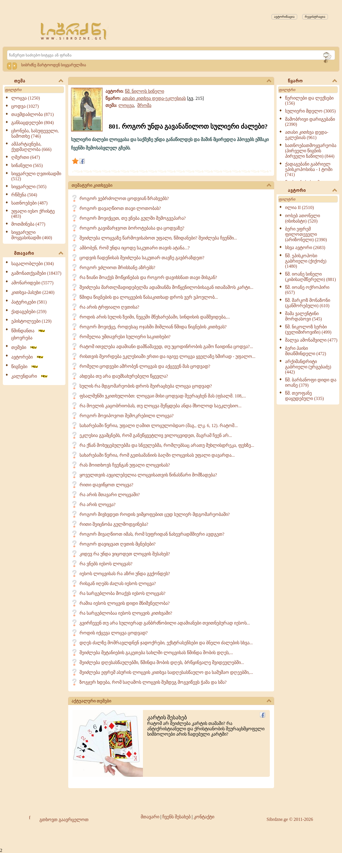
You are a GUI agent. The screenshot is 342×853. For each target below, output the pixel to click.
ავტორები (27, 357)
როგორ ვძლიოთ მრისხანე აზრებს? (117, 267)
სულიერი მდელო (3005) (310, 111)
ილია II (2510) (299, 207)
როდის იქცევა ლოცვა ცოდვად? (114, 632)
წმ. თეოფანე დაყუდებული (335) (304, 396)
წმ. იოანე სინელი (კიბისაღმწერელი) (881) (310, 277)
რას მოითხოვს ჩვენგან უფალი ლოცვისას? (125, 465)
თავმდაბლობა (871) (32, 114)
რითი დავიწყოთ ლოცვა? (106, 484)
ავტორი (312, 190)
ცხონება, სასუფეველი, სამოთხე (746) (35, 133)
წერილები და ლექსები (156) (309, 100)
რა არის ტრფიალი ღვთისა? (109, 307)
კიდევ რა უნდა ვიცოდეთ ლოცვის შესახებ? (125, 553)
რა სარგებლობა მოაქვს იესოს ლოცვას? (123, 593)
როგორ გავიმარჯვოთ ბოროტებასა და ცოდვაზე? (132, 228)
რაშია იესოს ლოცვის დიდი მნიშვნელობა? (125, 603)
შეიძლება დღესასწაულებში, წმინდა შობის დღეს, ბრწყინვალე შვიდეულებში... (162, 662)
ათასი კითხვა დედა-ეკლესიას (154, 98)
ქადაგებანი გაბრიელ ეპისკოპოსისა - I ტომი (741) (308, 169)
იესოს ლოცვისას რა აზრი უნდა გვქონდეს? (125, 573)
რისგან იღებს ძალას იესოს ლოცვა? (118, 583)
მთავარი (38, 253)
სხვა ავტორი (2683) (305, 247)
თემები (24, 347)
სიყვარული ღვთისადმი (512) (36, 176)
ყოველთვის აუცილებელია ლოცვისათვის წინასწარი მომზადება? (148, 474)
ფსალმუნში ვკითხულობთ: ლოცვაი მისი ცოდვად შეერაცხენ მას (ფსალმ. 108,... (163, 395)
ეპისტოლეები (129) (31, 321)
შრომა (144, 105)
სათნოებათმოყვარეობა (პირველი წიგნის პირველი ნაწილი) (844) (310, 151)
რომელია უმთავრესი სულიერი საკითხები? (125, 336)
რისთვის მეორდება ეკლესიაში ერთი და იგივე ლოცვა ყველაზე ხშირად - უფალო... (167, 356)
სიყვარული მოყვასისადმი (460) (31, 235)
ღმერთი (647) (25, 157)
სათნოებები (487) (29, 203)
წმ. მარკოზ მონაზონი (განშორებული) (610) (307, 303)
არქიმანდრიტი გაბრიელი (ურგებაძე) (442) (308, 366)
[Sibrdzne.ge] (74, 31)
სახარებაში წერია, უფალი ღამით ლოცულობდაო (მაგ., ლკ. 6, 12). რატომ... (159, 425)
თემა (38, 81)
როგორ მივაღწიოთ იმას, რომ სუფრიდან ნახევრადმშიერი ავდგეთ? (152, 534)
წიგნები (25, 366)
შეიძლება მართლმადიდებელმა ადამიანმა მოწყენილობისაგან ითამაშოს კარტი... (166, 287)
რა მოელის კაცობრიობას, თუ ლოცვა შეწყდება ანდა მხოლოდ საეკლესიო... (161, 405)
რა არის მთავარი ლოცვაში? (110, 494)
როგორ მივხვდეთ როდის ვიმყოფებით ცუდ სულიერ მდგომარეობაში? (155, 514)
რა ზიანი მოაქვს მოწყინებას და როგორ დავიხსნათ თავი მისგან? (148, 277)
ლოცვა (126, 105)
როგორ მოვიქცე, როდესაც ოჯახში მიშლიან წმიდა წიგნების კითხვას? (153, 326)
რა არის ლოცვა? (98, 504)
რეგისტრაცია (315, 16)
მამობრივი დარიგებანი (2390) (310, 122)
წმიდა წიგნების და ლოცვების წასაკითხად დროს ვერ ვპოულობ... (149, 297)
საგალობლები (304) (32, 263)
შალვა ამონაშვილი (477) (311, 340)
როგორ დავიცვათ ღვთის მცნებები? (118, 544)
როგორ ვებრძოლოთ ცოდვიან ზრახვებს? (124, 198)
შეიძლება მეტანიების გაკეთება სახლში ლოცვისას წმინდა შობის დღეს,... (156, 652)
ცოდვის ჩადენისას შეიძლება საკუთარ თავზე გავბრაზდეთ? (142, 257)
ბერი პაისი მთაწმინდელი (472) (305, 351)
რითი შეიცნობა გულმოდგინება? (114, 524)
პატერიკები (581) (29, 302)
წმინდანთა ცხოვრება (28, 334)
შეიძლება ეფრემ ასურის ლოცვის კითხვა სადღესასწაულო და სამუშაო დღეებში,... (166, 672)
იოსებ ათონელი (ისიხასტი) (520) (302, 218)
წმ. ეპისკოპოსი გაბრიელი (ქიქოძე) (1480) (305, 261)
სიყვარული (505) (29, 186)
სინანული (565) (27, 165)
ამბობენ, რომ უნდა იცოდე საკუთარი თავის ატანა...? (135, 247)
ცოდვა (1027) (25, 106)
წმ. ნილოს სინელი (144, 91)
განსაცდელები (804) (32, 122)
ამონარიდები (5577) (32, 282)
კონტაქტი (204, 816)
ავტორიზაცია (284, 16)
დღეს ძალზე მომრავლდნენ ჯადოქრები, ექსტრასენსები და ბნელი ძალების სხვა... (166, 642)
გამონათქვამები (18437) (36, 273)
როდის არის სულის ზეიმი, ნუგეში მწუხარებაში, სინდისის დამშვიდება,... (155, 317)
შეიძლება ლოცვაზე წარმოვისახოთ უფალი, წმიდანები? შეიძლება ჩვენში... (158, 238)
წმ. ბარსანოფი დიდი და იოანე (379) (310, 382)
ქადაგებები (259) (29, 311)
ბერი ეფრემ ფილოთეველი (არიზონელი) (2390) (306, 234)
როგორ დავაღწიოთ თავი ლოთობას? (120, 208)
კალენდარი (29, 376)
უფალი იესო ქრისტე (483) (33, 214)
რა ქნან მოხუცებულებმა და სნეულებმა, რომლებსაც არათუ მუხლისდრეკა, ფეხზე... (167, 445)
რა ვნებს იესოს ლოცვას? (106, 563)
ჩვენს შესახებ (176, 816)
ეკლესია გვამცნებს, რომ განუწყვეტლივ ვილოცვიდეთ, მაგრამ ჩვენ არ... (156, 435)
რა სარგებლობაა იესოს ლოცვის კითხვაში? (126, 613)
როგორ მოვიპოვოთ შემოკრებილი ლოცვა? (127, 415)
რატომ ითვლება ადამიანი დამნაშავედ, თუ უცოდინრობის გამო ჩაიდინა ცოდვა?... (166, 346)
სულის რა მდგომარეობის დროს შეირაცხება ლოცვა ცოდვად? (146, 386)
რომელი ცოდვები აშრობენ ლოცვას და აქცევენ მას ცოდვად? (145, 366)
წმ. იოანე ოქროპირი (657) (307, 290)
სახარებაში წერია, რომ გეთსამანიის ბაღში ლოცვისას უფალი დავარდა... (157, 455)
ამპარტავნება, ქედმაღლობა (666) (31, 147)
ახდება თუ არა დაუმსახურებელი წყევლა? (124, 376)
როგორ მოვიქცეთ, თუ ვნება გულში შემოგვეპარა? (133, 218)
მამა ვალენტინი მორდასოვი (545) (303, 316)
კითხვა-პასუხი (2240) (32, 292)
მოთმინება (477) (28, 224)
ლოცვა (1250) (25, 98)
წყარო (312, 81)
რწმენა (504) (24, 194)
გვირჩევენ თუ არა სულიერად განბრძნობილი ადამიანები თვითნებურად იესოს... (165, 623)
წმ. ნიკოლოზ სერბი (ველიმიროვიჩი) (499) (308, 329)
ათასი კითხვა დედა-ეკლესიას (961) (306, 135)
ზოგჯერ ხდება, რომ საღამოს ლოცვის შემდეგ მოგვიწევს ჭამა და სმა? (153, 682)
